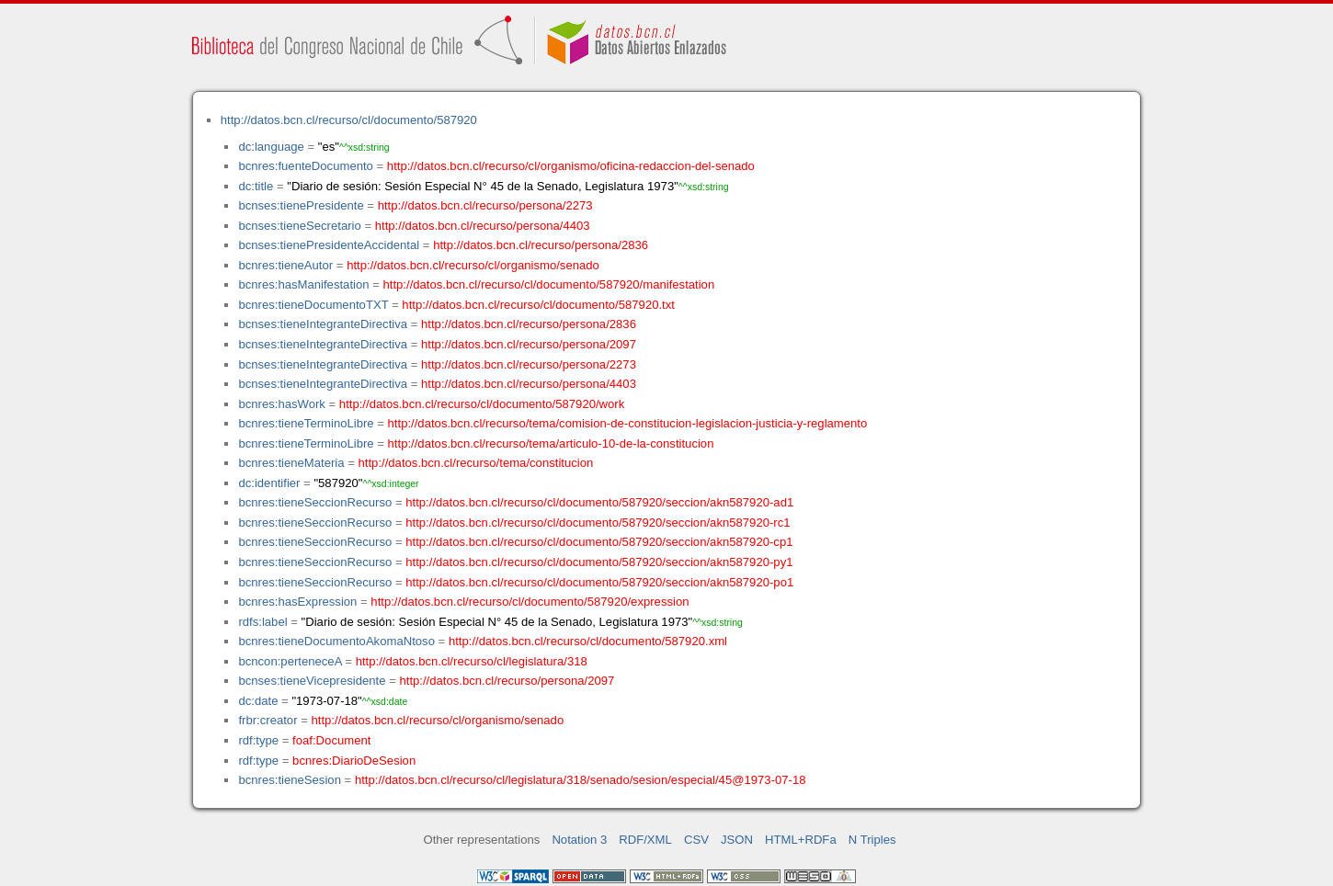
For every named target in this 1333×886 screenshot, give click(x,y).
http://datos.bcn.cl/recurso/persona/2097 (528, 344)
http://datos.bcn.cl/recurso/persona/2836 (540, 245)
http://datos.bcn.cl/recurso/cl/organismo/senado (473, 265)
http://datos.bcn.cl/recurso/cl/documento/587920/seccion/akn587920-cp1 (598, 542)
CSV (696, 839)
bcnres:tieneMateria (291, 463)
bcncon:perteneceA (289, 661)
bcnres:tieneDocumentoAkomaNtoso (336, 641)
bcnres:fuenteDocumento (305, 166)
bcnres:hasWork (281, 404)
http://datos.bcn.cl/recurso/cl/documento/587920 (349, 120)
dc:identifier (269, 483)
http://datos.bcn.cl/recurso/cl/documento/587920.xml (588, 641)
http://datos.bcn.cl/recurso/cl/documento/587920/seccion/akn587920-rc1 (597, 522)
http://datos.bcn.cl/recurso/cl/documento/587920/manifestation (548, 284)
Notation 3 (579, 839)
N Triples (872, 839)
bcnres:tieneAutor (285, 265)
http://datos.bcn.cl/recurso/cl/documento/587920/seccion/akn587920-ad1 (599, 502)
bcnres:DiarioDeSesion (354, 760)
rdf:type (258, 740)
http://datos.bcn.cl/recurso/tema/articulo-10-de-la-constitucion (551, 443)
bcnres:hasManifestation (303, 284)
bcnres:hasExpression (297, 601)
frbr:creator (267, 720)
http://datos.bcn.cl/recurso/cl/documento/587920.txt (538, 305)
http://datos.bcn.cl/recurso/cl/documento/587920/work (481, 404)
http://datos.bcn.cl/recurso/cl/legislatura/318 (471, 661)
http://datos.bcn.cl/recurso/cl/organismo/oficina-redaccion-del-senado (571, 166)
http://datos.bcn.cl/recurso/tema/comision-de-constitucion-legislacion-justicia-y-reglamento (628, 423)
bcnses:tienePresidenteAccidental (328, 245)
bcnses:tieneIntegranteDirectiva (322, 324)
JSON (737, 839)
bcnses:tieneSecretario (299, 226)
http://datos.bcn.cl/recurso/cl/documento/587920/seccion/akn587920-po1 (599, 582)
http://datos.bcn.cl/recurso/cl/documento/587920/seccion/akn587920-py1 (598, 562)
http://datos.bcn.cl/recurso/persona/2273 (485, 205)
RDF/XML (645, 839)
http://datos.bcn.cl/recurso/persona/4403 (482, 226)
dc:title (255, 186)
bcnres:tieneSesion (289, 780)
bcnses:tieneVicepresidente (311, 680)
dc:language (270, 146)
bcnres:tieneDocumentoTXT (313, 305)
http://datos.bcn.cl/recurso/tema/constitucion (476, 463)
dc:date (258, 701)
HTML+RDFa (801, 839)
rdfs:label (262, 622)
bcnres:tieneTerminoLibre (305, 423)
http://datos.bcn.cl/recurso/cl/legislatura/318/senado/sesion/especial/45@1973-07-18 (580, 780)
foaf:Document (331, 740)
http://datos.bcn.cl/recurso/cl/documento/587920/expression (529, 601)
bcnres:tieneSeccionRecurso (315, 502)
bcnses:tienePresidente (300, 205)
